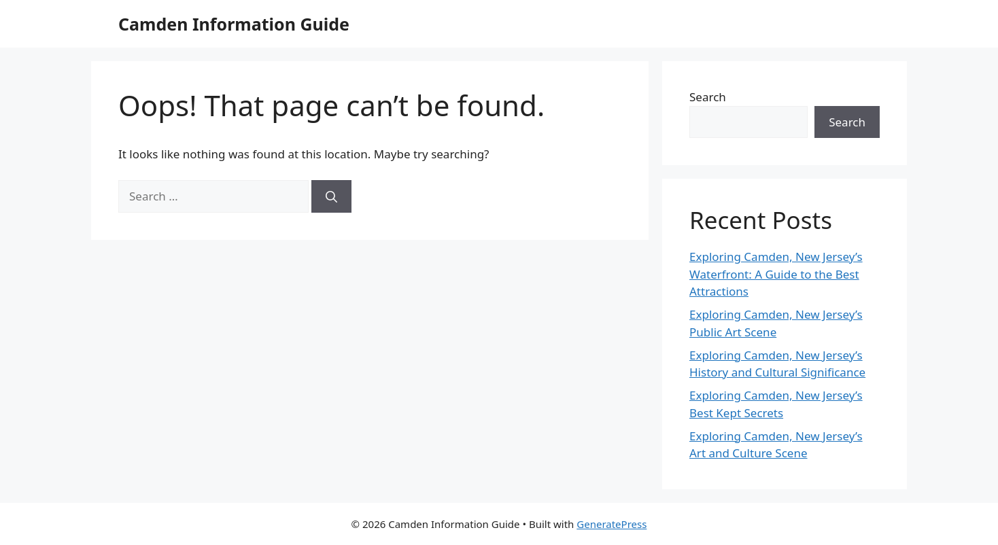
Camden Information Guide (233, 23)
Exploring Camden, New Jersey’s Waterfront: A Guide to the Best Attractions (776, 274)
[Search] (331, 196)
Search (707, 97)
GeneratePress (612, 524)
